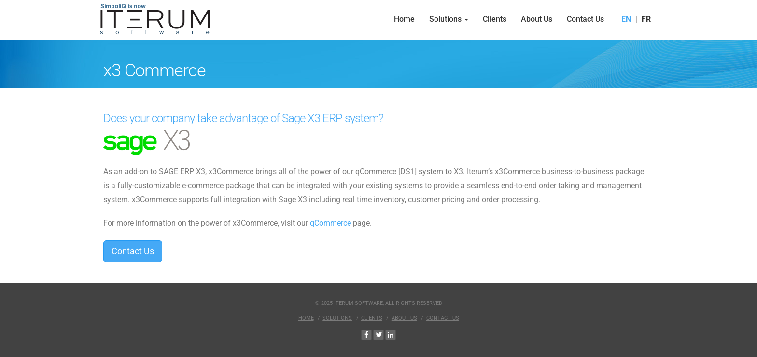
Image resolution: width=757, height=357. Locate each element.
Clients (494, 19)
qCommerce (330, 223)
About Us (536, 19)
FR (646, 19)
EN (626, 19)
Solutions (448, 19)
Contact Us (585, 19)
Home (404, 19)
